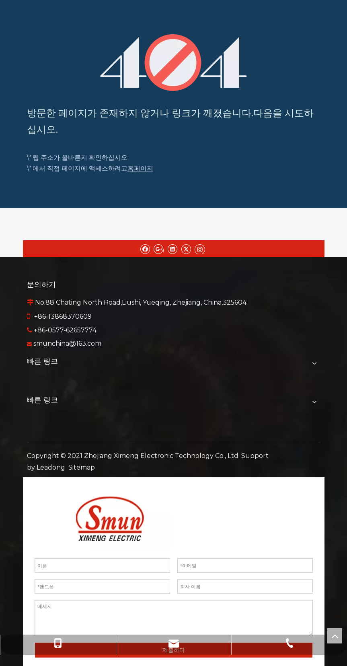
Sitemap (81, 467)
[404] (173, 62)
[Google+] (159, 248)
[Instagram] (200, 248)
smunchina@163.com (67, 343)
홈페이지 (140, 168)
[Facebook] (145, 248)
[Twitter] (186, 248)
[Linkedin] (172, 248)
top (334, 635)
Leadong (51, 467)
